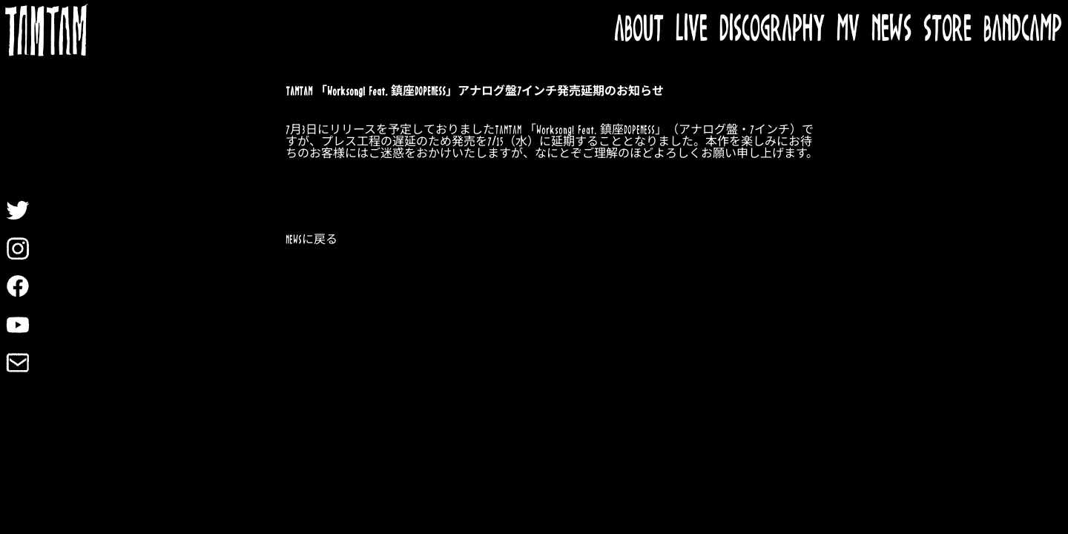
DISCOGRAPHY (772, 30)
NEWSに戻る (311, 239)
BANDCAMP (1022, 30)
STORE (947, 30)
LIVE (692, 30)
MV (848, 30)
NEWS (891, 30)
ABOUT (639, 30)
